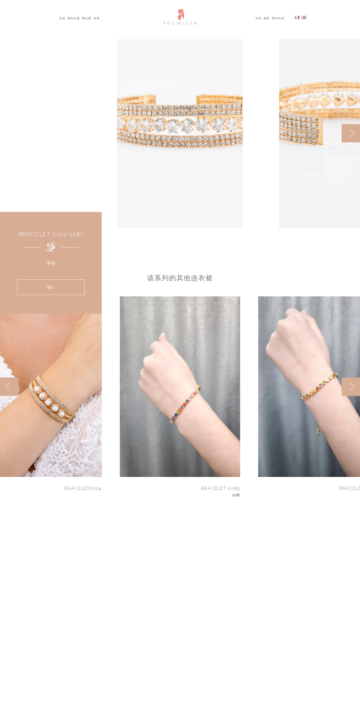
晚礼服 (86, 17)
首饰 (96, 17)
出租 (258, 17)
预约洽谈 (278, 17)
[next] (351, 133)
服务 (266, 17)
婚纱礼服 (73, 17)
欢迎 (62, 17)
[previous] (9, 386)
